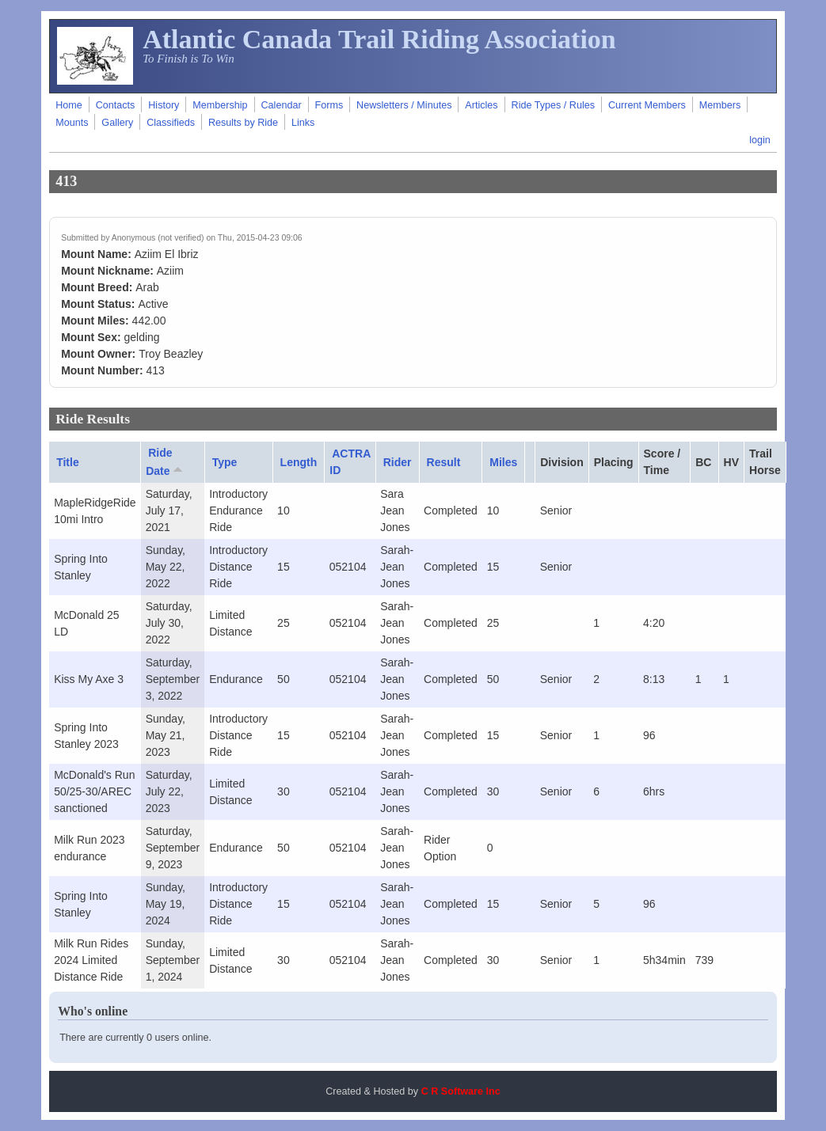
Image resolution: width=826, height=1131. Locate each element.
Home (68, 105)
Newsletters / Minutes (403, 105)
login (760, 140)
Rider (397, 462)
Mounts (71, 122)
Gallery (117, 122)
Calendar (281, 105)
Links (302, 122)
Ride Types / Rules (553, 105)
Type (225, 462)
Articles (481, 105)
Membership (219, 105)
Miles (503, 462)
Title (67, 462)
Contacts (115, 105)
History (163, 105)
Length (299, 462)
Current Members (647, 105)
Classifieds (171, 122)
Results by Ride (243, 122)
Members (719, 105)
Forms (329, 105)
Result (444, 462)
